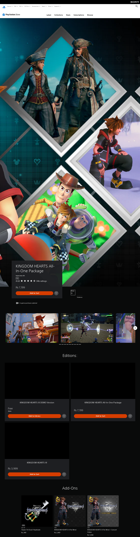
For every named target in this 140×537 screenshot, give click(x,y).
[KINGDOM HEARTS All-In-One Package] (32, 326)
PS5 (15, 6)
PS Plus (27, 6)
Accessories (35, 6)
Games (9, 6)
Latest (49, 13)
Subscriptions (79, 13)
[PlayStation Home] (4, 6)
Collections (58, 13)
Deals (68, 13)
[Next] (135, 326)
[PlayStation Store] (12, 12)
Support (56, 6)
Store (49, 6)
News (43, 6)
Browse (90, 13)
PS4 (20, 6)
